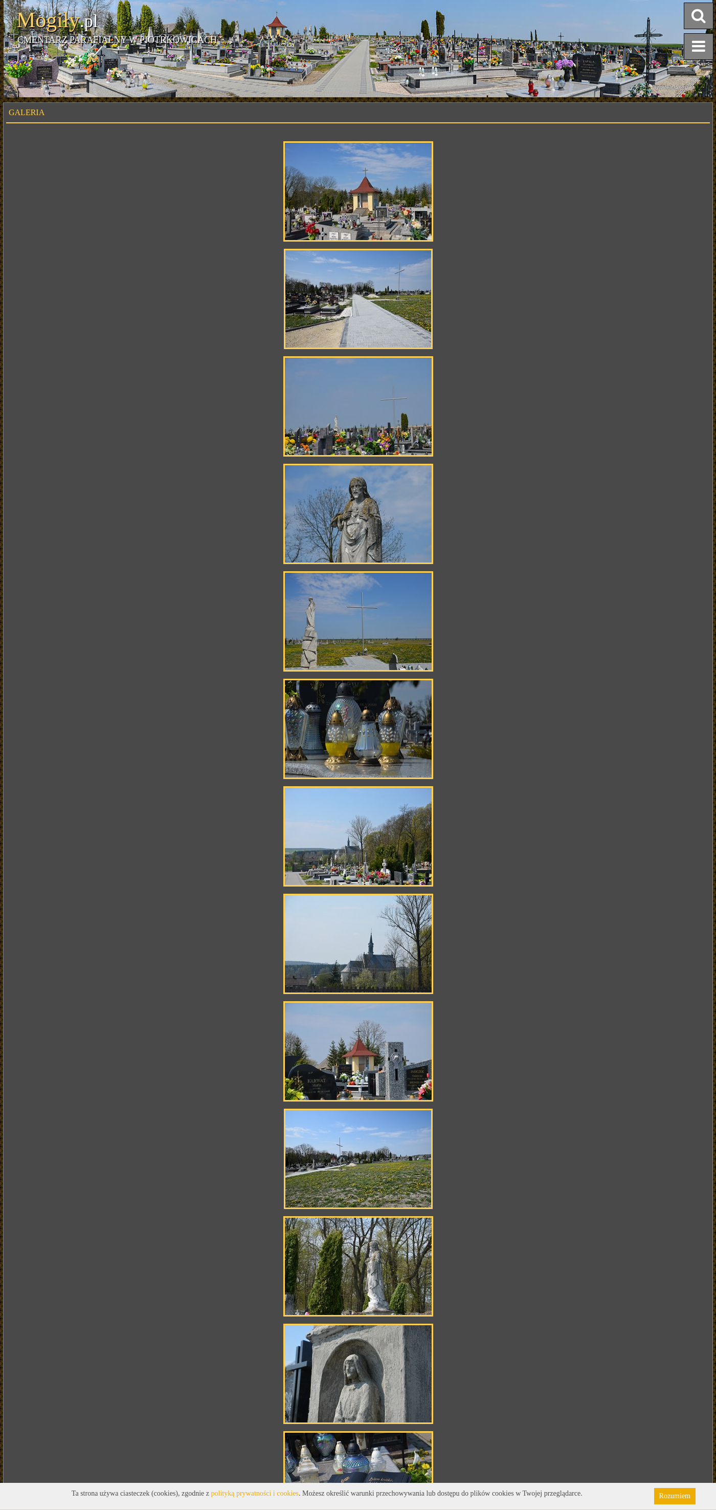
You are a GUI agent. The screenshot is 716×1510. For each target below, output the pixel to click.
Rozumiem (674, 1496)
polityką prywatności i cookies (255, 1493)
